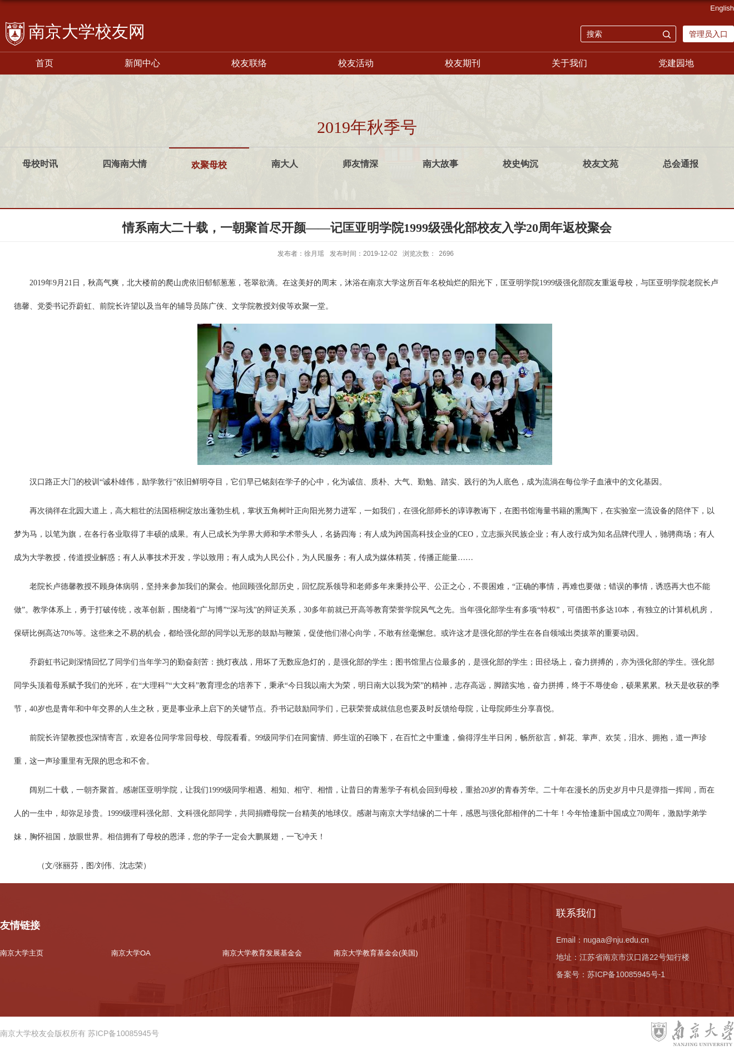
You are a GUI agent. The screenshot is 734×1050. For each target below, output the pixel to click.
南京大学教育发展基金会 (262, 953)
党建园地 (676, 63)
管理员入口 (708, 33)
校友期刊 (462, 63)
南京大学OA (131, 953)
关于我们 (569, 63)
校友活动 (356, 63)
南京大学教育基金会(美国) (376, 953)
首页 (44, 63)
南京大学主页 (21, 953)
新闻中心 (142, 63)
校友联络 (249, 63)
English (722, 8)
